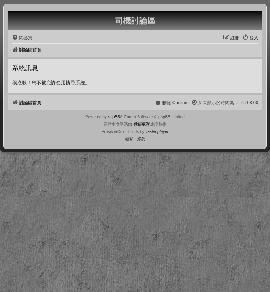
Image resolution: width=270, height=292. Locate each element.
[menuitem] (22, 38)
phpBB (114, 117)
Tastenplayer (156, 131)
